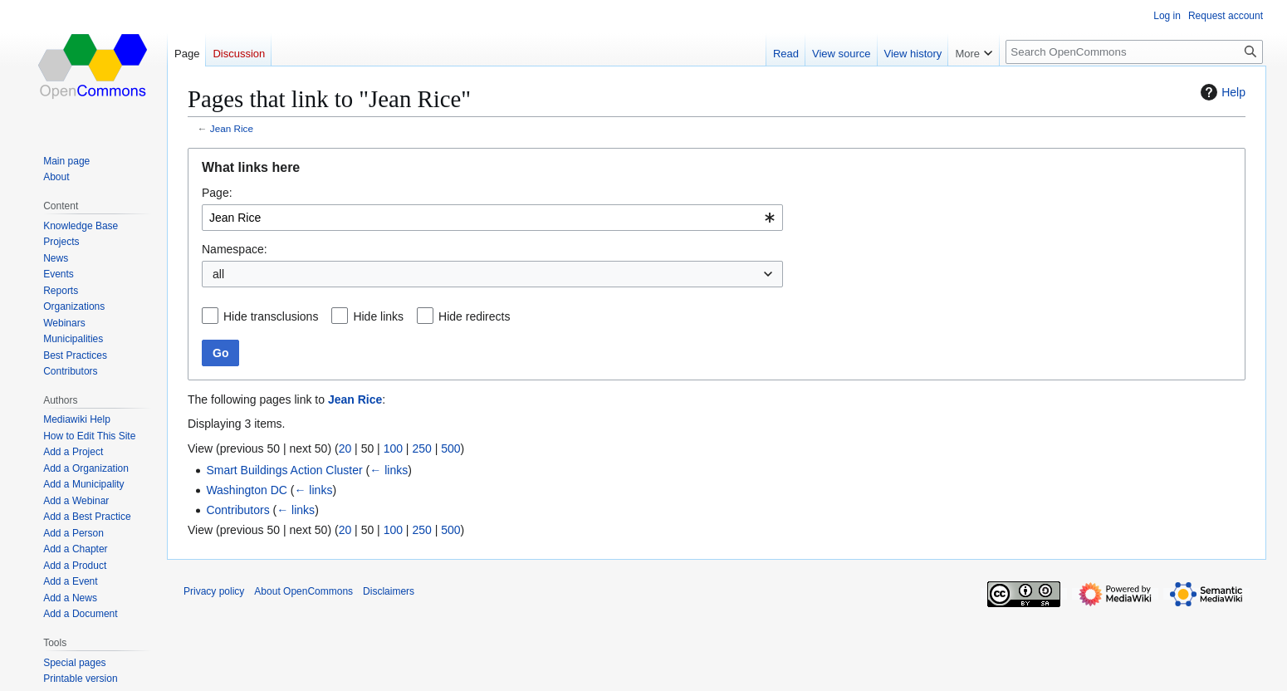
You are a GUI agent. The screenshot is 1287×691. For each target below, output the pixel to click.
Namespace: (234, 249)
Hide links (378, 316)
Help (1220, 92)
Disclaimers (388, 591)
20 (345, 448)
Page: (217, 192)
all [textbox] (218, 274)
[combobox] (492, 217)
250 (421, 448)
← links (388, 470)
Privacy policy (214, 591)
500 (450, 448)
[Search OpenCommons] (1134, 52)
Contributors (237, 510)
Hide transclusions (270, 316)
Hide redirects (474, 316)
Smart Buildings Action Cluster (284, 470)
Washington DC (246, 490)
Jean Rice (231, 128)
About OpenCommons (303, 591)
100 (393, 448)
